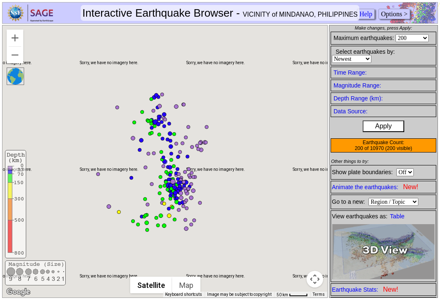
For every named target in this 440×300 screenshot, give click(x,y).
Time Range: (350, 72)
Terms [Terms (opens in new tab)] (319, 294)
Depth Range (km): (358, 98)
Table (397, 216)
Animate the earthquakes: (375, 186)
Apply (383, 126)
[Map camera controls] (315, 279)
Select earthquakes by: (365, 51)
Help (365, 14)
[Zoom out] (15, 55)
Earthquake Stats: (365, 289)
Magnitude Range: (357, 85)
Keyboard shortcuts (183, 294)
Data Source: (351, 111)
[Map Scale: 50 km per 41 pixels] (292, 295)
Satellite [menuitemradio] (151, 285)
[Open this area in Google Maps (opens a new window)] (18, 292)
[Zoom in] (15, 38)
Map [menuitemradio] (186, 285)
